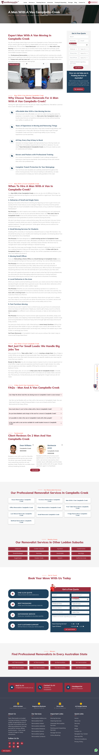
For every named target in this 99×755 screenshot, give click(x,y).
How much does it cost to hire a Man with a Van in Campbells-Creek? (30, 409)
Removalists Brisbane (38, 728)
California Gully (81, 558)
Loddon (17, 15)
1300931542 (92, 2)
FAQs (76, 726)
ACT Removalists (17, 662)
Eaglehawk (18, 558)
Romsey (39, 553)
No (76, 624)
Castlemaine (81, 549)
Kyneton (60, 549)
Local (81, 626)
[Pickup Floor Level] (84, 53)
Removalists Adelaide (38, 726)
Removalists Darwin (38, 731)
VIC (13, 15)
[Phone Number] (73, 40)
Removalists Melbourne (39, 718)
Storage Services (55, 732)
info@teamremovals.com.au (24, 687)
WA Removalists (81, 668)
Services (77, 723)
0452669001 (47, 689)
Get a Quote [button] (6, 750)
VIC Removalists (81, 662)
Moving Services (55, 718)
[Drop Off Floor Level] (84, 57)
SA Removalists (60, 662)
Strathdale (60, 553)
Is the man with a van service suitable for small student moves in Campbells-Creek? (33, 423)
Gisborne (18, 549)
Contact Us (82, 2)
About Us (77, 721)
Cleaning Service (41, 2)
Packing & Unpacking (60, 2)
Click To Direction (77, 688)
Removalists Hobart (38, 723)
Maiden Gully (39, 558)
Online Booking (55, 735)
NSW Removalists (18, 668)
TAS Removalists (60, 668)
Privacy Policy (79, 741)
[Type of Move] (84, 49)
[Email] (84, 40)
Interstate (50, 2)
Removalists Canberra (38, 736)
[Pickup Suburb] (73, 53)
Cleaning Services (55, 721)
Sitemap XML (79, 736)
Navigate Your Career (81, 734)
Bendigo (81, 553)
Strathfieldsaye (18, 553)
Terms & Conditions (81, 739)
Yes (72, 624)
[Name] (79, 36)
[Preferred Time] (73, 49)
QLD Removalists (39, 668)
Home (25, 2)
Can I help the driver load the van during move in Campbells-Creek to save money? (34, 394)
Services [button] (31, 2)
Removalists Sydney (38, 734)
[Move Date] (79, 45)
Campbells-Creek (25, 15)
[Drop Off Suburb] (73, 57)
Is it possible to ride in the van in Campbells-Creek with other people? (30, 418)
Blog (75, 2)
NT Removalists (39, 662)
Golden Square (39, 549)
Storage (70, 2)
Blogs (76, 728)
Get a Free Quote (70, 589)
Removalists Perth (37, 721)
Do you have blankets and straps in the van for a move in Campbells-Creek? (32, 413)
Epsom (60, 558)
